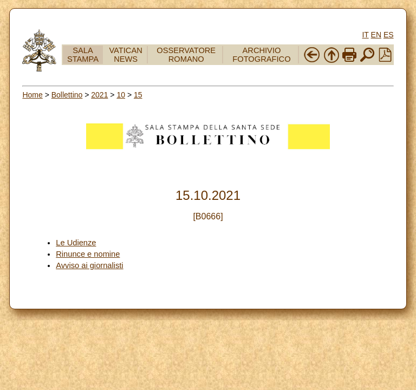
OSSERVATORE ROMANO (186, 54)
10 (120, 94)
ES (389, 34)
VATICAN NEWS (125, 54)
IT (365, 34)
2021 (99, 94)
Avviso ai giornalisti (89, 265)
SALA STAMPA (83, 54)
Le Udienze (76, 242)
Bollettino (67, 94)
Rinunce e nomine (88, 254)
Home (32, 94)
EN (376, 34)
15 (138, 94)
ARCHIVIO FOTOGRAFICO (261, 54)
